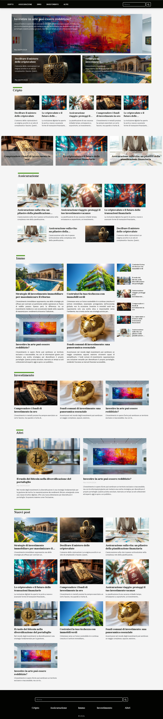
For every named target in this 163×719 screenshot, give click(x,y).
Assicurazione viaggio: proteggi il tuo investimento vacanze (79, 117)
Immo (39, 4)
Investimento (52, 4)
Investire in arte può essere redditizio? (42, 19)
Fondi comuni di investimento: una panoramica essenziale (88, 346)
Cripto (10, 4)
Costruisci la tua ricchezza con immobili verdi (86, 295)
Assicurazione (25, 4)
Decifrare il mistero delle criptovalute (26, 60)
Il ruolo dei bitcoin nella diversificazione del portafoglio (138, 281)
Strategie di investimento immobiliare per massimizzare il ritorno (99, 63)
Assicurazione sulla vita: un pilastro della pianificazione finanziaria (136, 158)
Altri (66, 4)
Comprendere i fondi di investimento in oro (108, 114)
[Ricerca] (134, 4)
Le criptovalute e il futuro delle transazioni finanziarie (52, 117)
